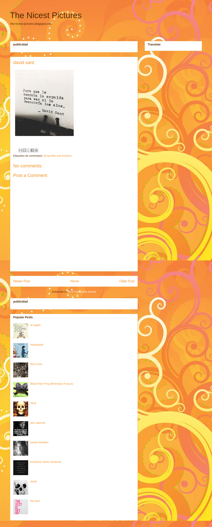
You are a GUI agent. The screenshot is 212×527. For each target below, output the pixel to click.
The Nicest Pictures (46, 15)
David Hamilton (39, 442)
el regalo (35, 325)
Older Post (127, 281)
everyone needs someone (45, 461)
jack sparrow (37, 422)
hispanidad (36, 344)
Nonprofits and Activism (58, 155)
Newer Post (21, 281)
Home (74, 281)
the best (35, 500)
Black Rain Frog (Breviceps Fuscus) (51, 383)
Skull (33, 403)
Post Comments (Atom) (82, 291)
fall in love (36, 364)
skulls (33, 481)
